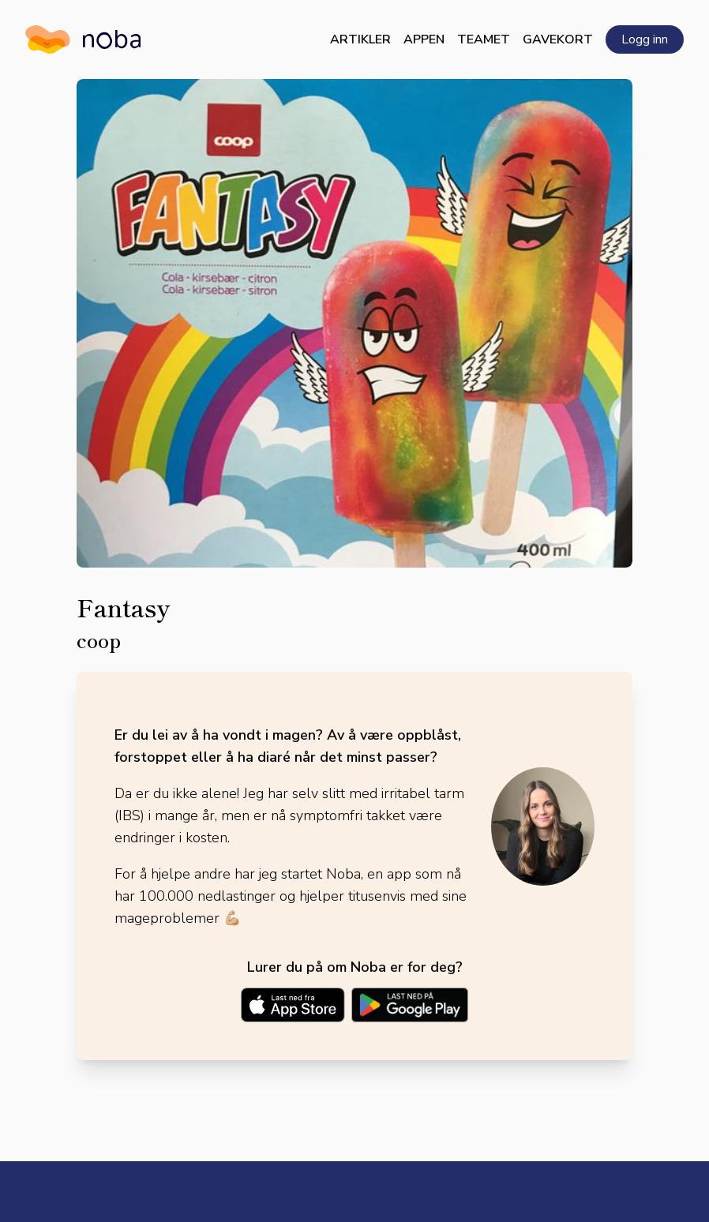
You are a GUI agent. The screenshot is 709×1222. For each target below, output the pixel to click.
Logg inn (644, 39)
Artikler (360, 39)
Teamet (483, 39)
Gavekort (558, 39)
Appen (424, 39)
